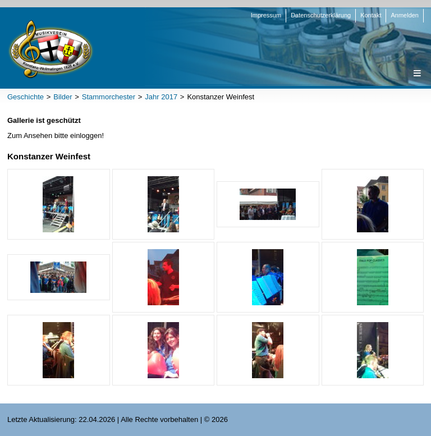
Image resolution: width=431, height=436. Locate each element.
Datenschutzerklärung (321, 15)
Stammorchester (108, 97)
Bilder (62, 97)
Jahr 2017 (161, 97)
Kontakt (370, 15)
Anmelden (405, 15)
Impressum (266, 15)
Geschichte (25, 97)
